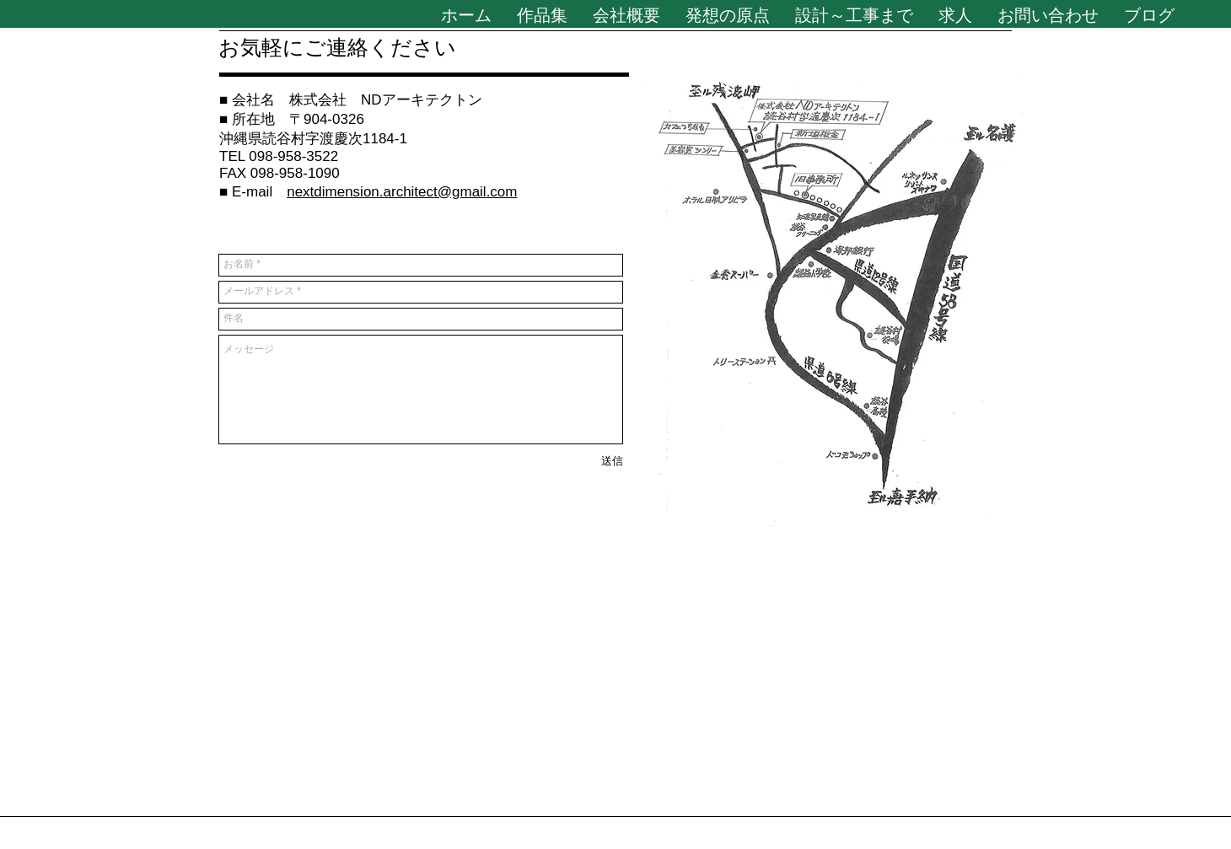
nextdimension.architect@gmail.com (402, 192)
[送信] (612, 462)
